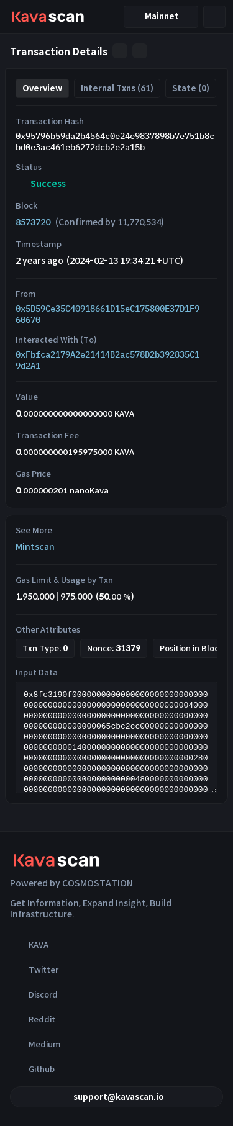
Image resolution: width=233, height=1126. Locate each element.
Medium (35, 1044)
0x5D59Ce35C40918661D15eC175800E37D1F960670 (107, 314)
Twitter (34, 969)
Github (32, 1068)
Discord (34, 994)
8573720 (33, 222)
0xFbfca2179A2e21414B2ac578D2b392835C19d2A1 (107, 360)
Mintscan (35, 546)
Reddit (32, 1019)
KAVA (29, 944)
